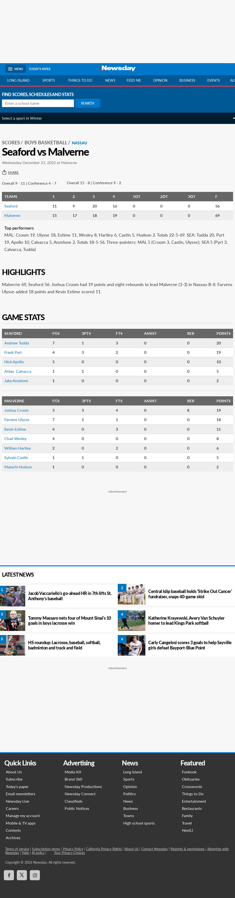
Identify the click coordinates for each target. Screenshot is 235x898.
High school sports (139, 823)
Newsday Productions (83, 786)
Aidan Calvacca (21, 371)
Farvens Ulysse (20, 419)
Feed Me (134, 80)
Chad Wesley (19, 438)
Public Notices (77, 808)
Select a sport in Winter (25, 118)
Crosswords (192, 786)
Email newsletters (20, 793)
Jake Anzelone (19, 380)
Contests (13, 830)
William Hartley (21, 448)
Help (25, 853)
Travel (187, 823)
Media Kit (73, 772)
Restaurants (192, 808)
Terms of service (17, 849)
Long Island (18, 80)
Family (187, 815)
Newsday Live (17, 801)
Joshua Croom (20, 410)
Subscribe (14, 779)
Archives (13, 837)
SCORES (14, 142)
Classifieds (73, 801)
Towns (128, 815)
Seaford (14, 206)
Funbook (189, 772)
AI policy (38, 853)
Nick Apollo (17, 361)
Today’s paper (17, 786)
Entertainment (194, 801)
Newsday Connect (80, 793)
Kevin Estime (18, 429)
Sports (49, 80)
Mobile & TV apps (21, 823)
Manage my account (23, 815)
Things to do (80, 80)
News (110, 80)
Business (187, 80)
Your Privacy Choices (69, 853)
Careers (12, 808)
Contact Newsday (154, 849)
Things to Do (193, 793)
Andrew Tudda (20, 343)
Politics (129, 793)
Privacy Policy (73, 849)
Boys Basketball (49, 142)
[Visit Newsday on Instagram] (35, 875)
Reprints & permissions (187, 849)
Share (13, 173)
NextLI (187, 830)
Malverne (16, 215)
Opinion (160, 80)
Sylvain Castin (19, 457)
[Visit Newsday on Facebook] (9, 875)
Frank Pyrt (16, 352)
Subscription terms (46, 849)
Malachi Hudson (21, 466)
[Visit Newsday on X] (22, 875)
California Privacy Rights (104, 849)
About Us (14, 772)
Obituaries (191, 779)
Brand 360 (73, 779)
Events (213, 80)
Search (91, 103)
